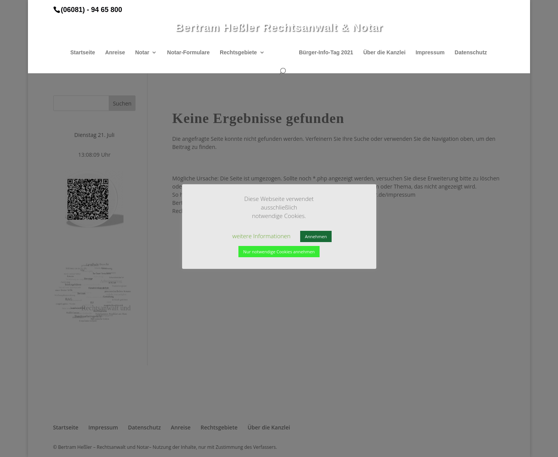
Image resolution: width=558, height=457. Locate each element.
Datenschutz (471, 52)
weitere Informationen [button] (261, 236)
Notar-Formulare (188, 52)
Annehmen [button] (316, 236)
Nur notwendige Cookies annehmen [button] (279, 251)
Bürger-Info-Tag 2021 (326, 52)
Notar (142, 52)
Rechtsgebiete (238, 52)
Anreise (115, 52)
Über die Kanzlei (384, 52)
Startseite (82, 52)
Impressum (430, 52)
